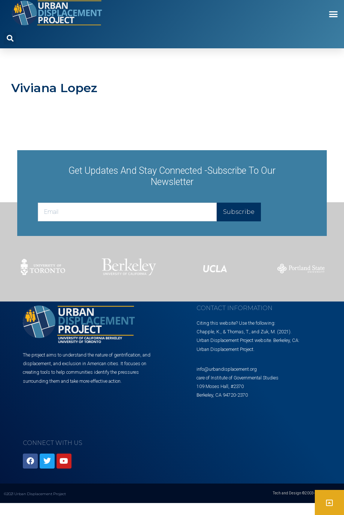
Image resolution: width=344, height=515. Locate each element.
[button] (333, 14)
